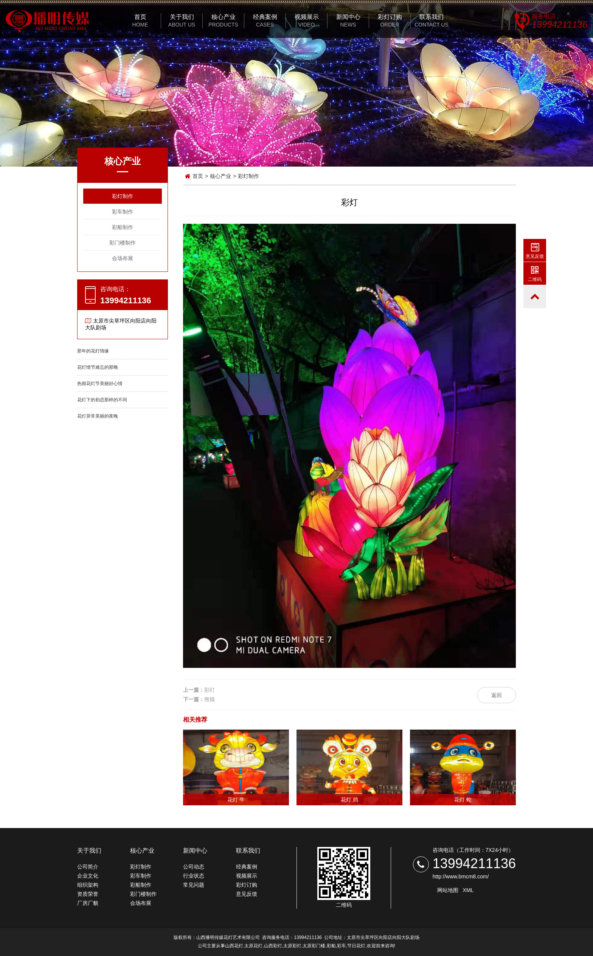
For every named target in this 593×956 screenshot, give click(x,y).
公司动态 (193, 867)
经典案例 (246, 867)
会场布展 (122, 258)
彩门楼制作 (122, 243)
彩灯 (209, 690)
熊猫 (209, 699)
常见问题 (193, 885)
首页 (197, 176)
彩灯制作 (122, 196)
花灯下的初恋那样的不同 (102, 399)
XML (468, 890)
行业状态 (193, 876)
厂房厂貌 (87, 903)
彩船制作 (122, 227)
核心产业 (220, 176)
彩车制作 (122, 212)
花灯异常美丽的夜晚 (97, 416)
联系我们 (248, 850)
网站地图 (447, 890)
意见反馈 (246, 894)
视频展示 (246, 876)
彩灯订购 (246, 885)
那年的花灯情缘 (93, 351)
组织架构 (87, 885)
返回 (496, 695)
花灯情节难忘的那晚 (97, 367)
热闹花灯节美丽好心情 (100, 383)
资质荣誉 (87, 894)
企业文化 (87, 876)
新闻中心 (195, 850)
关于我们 (89, 850)
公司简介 (87, 867)
